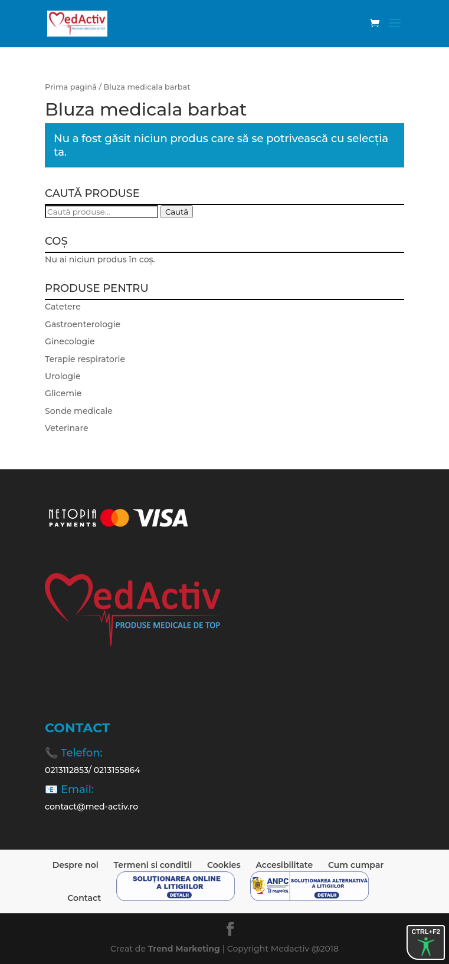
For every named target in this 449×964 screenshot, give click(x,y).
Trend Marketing (185, 948)
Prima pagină (71, 87)
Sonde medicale (79, 411)
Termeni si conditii (153, 865)
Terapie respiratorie (85, 359)
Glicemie (63, 393)
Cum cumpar (356, 865)
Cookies (224, 865)
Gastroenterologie (82, 324)
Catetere (63, 306)
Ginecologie (70, 341)
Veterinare (66, 428)
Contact (84, 898)
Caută (176, 211)
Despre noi (76, 865)
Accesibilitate (284, 865)
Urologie (62, 376)
